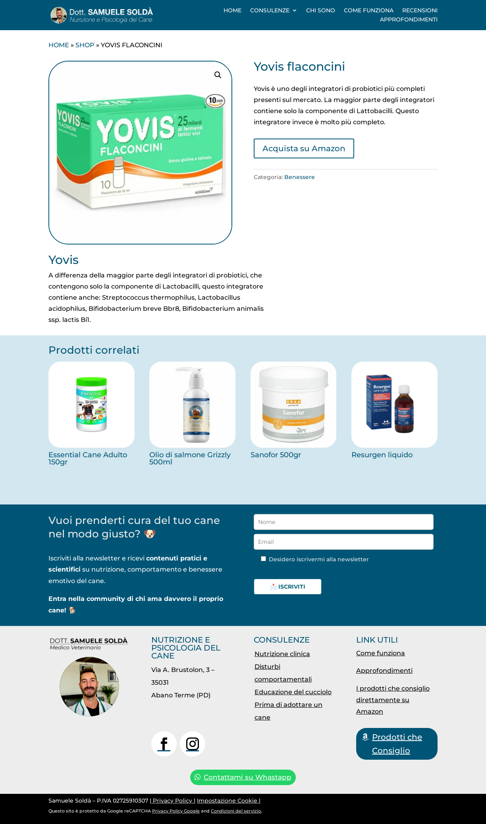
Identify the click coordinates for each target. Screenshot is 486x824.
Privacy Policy (172, 800)
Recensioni (420, 10)
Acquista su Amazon (303, 148)
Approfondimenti (409, 19)
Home (232, 10)
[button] (218, 75)
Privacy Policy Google (176, 811)
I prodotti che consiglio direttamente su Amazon (393, 700)
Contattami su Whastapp (247, 777)
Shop (84, 45)
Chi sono (320, 10)
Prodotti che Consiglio (397, 743)
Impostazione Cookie (228, 800)
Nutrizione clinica (282, 654)
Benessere (299, 177)
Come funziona (368, 10)
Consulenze (269, 10)
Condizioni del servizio (236, 811)
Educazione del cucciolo (293, 692)
